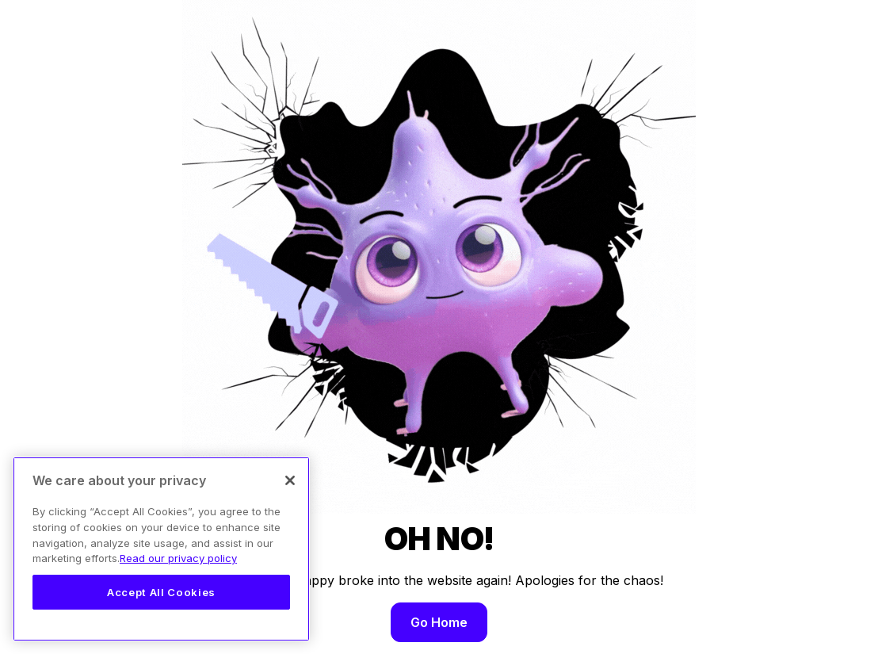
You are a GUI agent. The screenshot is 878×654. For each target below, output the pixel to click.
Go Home (439, 622)
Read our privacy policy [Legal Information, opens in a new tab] (178, 558)
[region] (161, 549)
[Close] (290, 480)
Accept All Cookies (161, 592)
